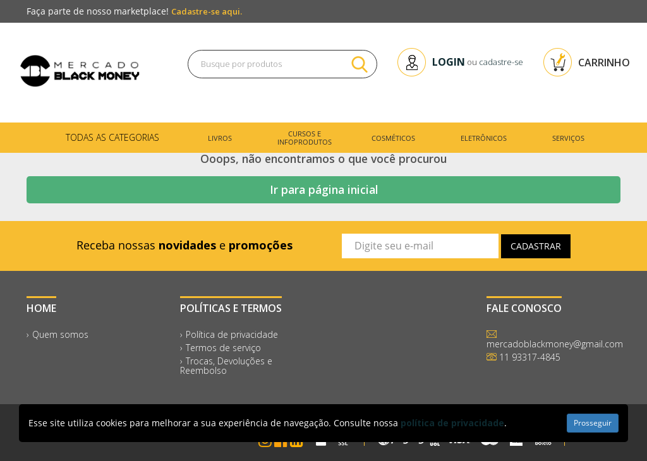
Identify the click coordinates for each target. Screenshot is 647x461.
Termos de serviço (223, 347)
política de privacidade (452, 423)
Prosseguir (593, 422)
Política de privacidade (232, 334)
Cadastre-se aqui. (206, 11)
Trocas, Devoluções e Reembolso (226, 365)
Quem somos (60, 334)
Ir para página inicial (324, 189)
